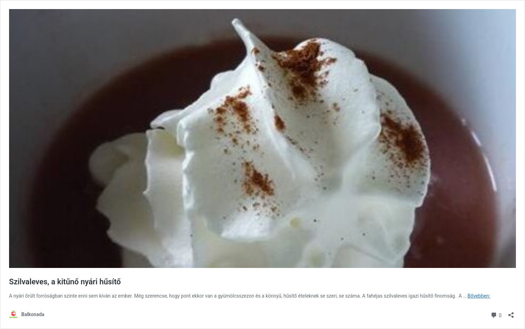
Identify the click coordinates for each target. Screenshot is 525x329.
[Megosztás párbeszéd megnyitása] (511, 312)
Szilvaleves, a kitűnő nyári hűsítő (65, 281)
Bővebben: (478, 296)
